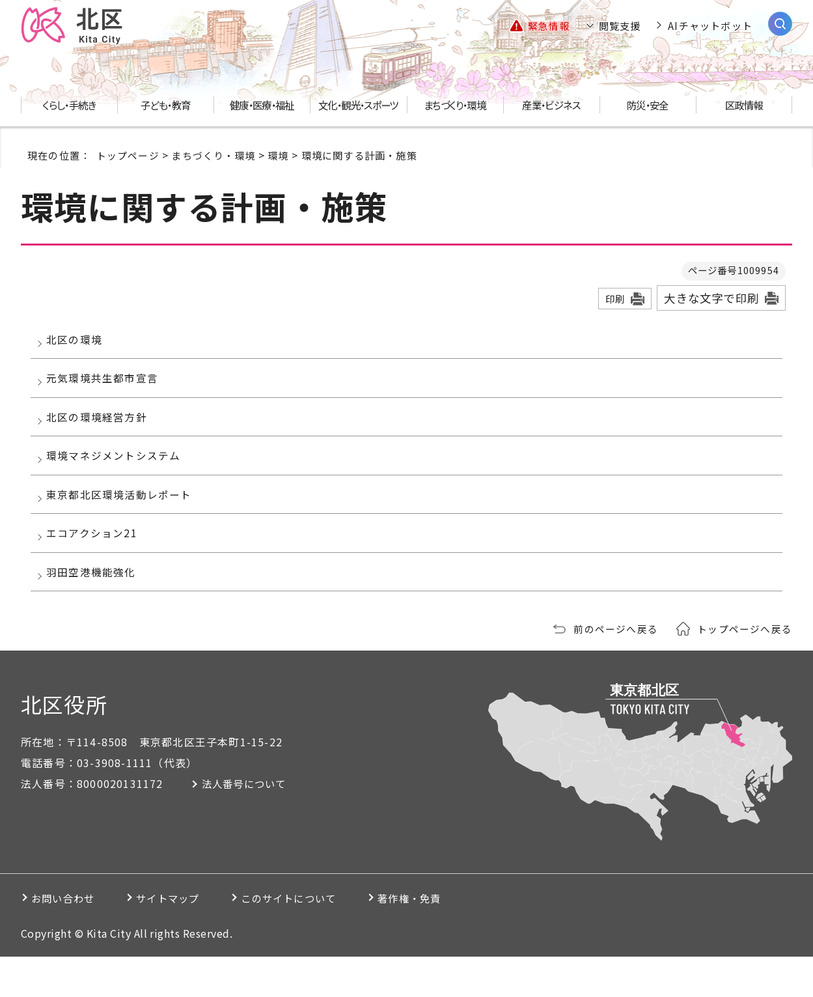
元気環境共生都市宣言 (106, 387)
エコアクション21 (95, 564)
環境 (278, 155)
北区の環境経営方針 (100, 431)
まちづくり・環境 (213, 155)
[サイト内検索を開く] (780, 24)
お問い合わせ (67, 938)
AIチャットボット (710, 26)
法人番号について (251, 824)
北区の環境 (78, 342)
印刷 (615, 300)
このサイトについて (322, 938)
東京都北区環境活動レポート (123, 520)
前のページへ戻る (615, 669)
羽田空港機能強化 (95, 609)
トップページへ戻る (744, 669)
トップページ (127, 155)
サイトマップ (186, 938)
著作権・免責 (458, 938)
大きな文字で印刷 (711, 299)
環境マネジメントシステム (117, 476)
